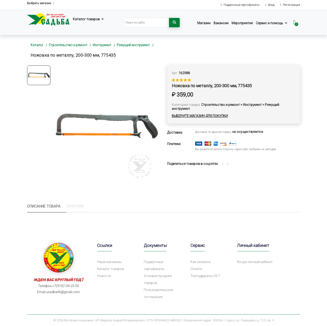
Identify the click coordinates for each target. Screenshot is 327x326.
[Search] (146, 22)
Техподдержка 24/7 (205, 276)
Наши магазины (109, 262)
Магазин (204, 23)
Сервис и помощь (269, 23)
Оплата (196, 269)
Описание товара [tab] (43, 206)
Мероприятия (242, 23)
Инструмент (102, 45)
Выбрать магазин (40, 3)
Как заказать (200, 262)
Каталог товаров (86, 19)
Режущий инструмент (133, 45)
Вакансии (221, 23)
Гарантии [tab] (75, 206)
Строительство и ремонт (68, 45)
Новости (104, 276)
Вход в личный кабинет (255, 262)
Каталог (37, 45)
